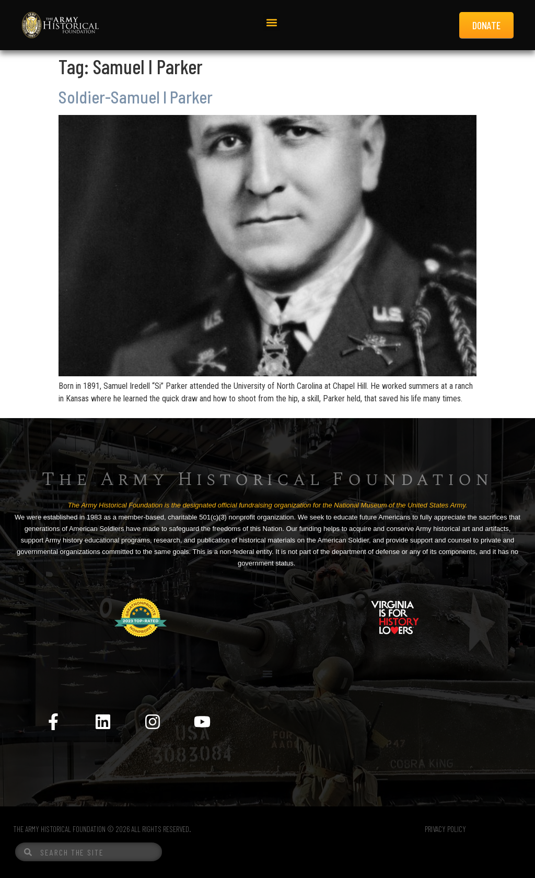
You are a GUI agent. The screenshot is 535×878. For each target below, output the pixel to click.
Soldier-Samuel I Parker (136, 97)
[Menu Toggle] (267, 673)
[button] (271, 22)
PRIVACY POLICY (445, 829)
